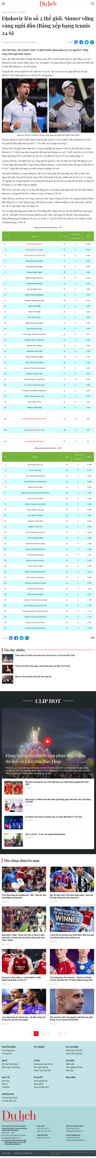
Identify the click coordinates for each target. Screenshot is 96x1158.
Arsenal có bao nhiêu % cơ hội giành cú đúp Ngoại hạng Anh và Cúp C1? (21, 979)
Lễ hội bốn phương (74, 1054)
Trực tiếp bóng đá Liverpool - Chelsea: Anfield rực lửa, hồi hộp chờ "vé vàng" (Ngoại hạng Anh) (71, 979)
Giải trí (14, 12)
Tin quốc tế (7, 1054)
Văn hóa (5, 1082)
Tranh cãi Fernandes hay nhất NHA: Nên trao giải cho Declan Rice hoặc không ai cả (72, 936)
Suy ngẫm (39, 1047)
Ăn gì (4, 1061)
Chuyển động (9, 1047)
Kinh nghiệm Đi (40, 1082)
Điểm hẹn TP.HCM (74, 1051)
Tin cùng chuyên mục (22, 860)
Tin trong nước (8, 1051)
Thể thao (22, 12)
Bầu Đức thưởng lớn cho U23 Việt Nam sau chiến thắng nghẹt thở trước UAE (57, 783)
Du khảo (70, 1061)
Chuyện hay (8, 1095)
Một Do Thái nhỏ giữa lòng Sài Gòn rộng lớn (33, 677)
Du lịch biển (72, 1047)
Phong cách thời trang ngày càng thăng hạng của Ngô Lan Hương (42, 666)
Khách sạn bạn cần (42, 1071)
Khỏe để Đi (39, 1085)
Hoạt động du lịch (10, 1099)
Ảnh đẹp (69, 1071)
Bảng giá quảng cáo (23, 1155)
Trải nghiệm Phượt (74, 1068)
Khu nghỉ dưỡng (41, 1068)
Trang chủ (6, 12)
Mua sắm (70, 1078)
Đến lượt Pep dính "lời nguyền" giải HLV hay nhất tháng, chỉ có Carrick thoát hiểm (71, 1019)
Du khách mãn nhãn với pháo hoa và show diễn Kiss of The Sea (53, 817)
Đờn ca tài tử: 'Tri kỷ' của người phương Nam (45, 834)
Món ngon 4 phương (11, 1068)
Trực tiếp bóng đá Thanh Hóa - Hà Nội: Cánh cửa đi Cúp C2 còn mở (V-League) (24, 1019)
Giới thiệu (6, 1155)
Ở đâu (37, 1061)
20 (60, 1034)
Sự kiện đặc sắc (9, 1102)
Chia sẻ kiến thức (41, 1088)
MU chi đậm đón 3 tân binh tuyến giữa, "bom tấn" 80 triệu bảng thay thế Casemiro (72, 896)
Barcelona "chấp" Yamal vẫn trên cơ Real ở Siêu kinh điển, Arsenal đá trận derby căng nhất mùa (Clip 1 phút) (23, 938)
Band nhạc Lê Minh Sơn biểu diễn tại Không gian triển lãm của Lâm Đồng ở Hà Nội (58, 800)
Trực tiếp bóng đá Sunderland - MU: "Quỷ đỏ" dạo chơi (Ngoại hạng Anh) (24, 896)
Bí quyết (38, 1078)
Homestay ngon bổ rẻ (43, 1065)
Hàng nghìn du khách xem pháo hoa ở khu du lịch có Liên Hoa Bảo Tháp (45, 655)
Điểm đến (70, 1065)
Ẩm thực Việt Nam (10, 1065)
